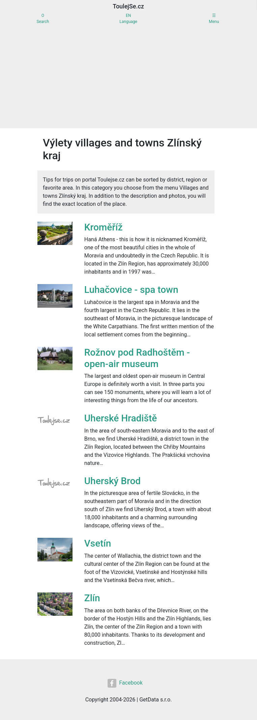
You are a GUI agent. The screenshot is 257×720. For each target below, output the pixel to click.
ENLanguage (128, 18)
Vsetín (97, 543)
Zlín (92, 598)
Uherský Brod (112, 481)
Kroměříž (103, 227)
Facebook (125, 683)
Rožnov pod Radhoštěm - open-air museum (137, 358)
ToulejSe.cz (128, 6)
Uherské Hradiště (120, 418)
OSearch (42, 18)
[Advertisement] (128, 77)
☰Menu (214, 18)
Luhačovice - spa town (131, 289)
